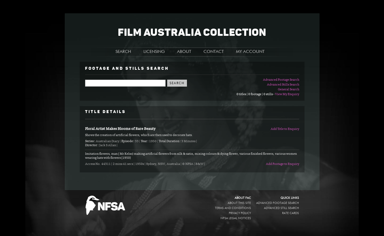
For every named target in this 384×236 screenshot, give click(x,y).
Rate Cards (290, 213)
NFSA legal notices (236, 218)
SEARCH (123, 52)
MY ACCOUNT (250, 52)
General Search (288, 89)
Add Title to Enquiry (285, 129)
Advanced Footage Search (281, 80)
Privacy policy (240, 213)
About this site (239, 203)
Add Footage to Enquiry (282, 164)
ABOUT (184, 52)
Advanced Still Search (281, 208)
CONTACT (213, 52)
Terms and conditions (233, 208)
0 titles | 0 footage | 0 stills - (256, 94)
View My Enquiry (287, 94)
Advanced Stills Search (283, 84)
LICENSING (154, 52)
